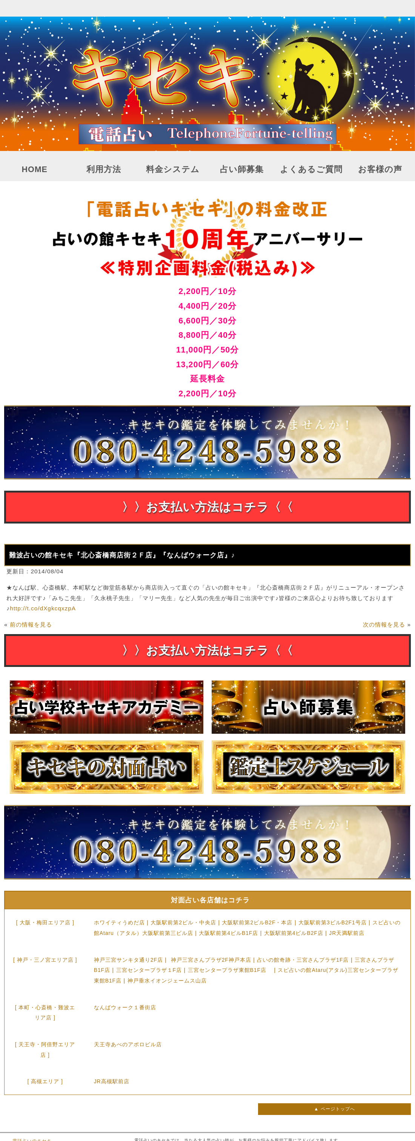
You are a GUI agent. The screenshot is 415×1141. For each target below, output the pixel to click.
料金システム (173, 169)
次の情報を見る (384, 624)
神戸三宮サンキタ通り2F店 (128, 960)
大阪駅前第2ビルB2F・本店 (257, 922)
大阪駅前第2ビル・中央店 (183, 922)
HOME (35, 169)
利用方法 (103, 169)
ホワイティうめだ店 (119, 922)
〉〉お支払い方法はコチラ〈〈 (207, 507)
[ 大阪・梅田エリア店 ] (45, 922)
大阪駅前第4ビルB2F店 (293, 933)
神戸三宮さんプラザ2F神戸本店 (211, 960)
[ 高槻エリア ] (45, 1081)
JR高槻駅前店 (111, 1081)
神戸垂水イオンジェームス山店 (167, 981)
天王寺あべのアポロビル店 (128, 1044)
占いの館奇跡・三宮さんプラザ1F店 (303, 960)
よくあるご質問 (311, 169)
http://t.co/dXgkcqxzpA (43, 608)
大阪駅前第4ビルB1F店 (228, 933)
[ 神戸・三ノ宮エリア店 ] (45, 960)
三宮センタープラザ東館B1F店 (230, 970)
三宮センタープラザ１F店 (149, 970)
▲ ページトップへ (334, 1109)
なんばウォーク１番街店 (125, 1007)
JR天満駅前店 (346, 933)
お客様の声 (380, 169)
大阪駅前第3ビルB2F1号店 (332, 922)
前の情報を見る (31, 624)
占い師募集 (242, 169)
